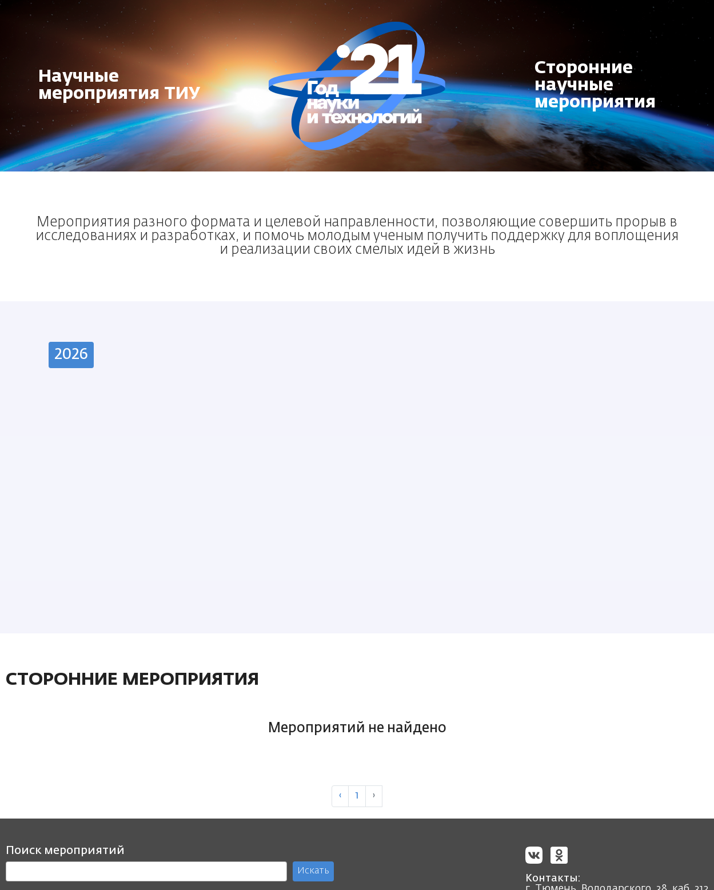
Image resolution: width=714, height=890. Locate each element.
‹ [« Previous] (340, 798)
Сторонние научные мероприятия (595, 85)
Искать (313, 872)
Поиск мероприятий (65, 852)
